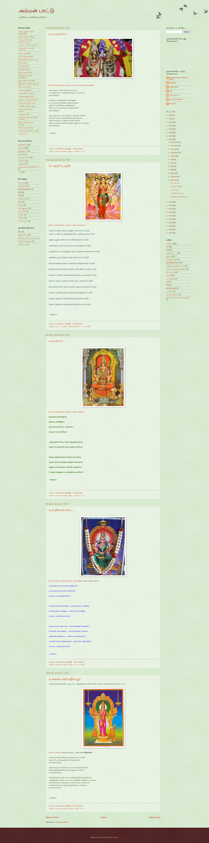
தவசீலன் (21, 154)
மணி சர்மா (22, 244)
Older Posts (154, 817)
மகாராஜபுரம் (23, 221)
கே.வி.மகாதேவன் (25, 241)
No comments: (78, 149)
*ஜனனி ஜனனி (23, 66)
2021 (171, 126)
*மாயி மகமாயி (23, 114)
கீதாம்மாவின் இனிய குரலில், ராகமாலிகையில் (67, 225)
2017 (171, 139)
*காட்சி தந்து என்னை (26, 56)
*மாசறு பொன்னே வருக (27, 103)
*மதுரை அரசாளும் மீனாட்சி (28, 99)
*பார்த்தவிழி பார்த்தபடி (26, 93)
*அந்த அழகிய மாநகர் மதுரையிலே (26, 32)
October (174, 149)
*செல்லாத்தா (22, 63)
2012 (171, 216)
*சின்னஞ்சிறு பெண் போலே (28, 59)
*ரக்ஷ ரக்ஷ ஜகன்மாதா (26, 127)
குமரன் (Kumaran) (175, 99)
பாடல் (82, 151)
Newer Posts (52, 817)
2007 (171, 233)
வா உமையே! (58, 34)
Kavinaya (172, 83)
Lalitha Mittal (173, 87)
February (174, 177)
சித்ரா (20, 202)
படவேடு (169, 291)
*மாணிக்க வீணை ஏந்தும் (27, 106)
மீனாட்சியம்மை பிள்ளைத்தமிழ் (177, 298)
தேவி (77, 151)
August (173, 156)
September (175, 152)
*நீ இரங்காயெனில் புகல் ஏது (28, 84)
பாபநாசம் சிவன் (24, 157)
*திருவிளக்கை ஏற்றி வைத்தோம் (25, 76)
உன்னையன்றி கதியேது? (65, 679)
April (172, 170)
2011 (171, 219)
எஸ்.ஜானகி (22, 199)
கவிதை (64, 151)
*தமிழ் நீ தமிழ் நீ (24, 69)
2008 (171, 229)
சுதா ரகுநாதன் (23, 208)
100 (167, 282)
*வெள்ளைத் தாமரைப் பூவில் (28, 131)
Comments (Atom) (62, 822)
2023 (171, 119)
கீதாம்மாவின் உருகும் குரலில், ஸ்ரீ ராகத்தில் (66, 581)
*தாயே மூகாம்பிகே (25, 72)
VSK (170, 91)
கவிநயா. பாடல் (80, 326)
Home (104, 817)
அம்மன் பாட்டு (36, 10)
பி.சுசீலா (21, 218)
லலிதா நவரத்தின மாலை (175, 266)
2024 (171, 115)
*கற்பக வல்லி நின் (24, 53)
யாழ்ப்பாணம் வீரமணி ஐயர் (28, 167)
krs (167, 250)
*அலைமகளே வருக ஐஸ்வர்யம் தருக (25, 41)
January (174, 180)
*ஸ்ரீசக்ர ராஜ (22, 134)
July (172, 159)
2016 (171, 202)
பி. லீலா (21, 214)
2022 (171, 122)
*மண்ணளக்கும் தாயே (26, 96)
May (172, 166)
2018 (171, 136)
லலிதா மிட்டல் (171, 253)
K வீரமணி (22, 183)
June (172, 163)
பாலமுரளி (22, 211)
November (174, 146)
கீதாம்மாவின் (54, 752)
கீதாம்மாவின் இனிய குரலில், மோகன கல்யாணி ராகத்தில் (71, 85)
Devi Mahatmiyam (172, 263)
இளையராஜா (23, 235)
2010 (171, 222)
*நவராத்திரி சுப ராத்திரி (26, 80)
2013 (171, 212)
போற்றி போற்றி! (60, 166)
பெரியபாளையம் (172, 294)
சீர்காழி (20, 205)
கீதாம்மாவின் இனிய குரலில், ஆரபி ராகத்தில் (66, 412)
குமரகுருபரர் (23, 151)
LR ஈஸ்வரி (22, 186)
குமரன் (168, 256)
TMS (19, 195)
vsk (167, 247)
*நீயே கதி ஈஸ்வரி (24, 87)
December (174, 142)
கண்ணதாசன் (23, 145)
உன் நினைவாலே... (61, 510)
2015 (171, 205)
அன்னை (57, 151)
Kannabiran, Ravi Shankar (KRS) (178, 78)
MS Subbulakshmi (24, 189)
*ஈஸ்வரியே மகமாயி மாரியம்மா (25, 49)
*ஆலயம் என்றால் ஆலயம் (28, 45)
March (173, 173)
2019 (171, 132)
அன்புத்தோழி (174, 95)
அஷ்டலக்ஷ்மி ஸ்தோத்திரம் (176, 269)
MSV (20, 192)
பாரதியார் (21, 160)
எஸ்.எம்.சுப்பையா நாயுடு (27, 238)
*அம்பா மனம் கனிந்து (26, 37)
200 (167, 285)
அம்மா (57, 326)
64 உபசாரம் (170, 272)
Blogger (115, 837)
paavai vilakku (171, 288)
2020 (171, 129)
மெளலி (169, 275)
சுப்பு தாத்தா (170, 278)
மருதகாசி (21, 164)
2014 (171, 209)
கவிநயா (71, 151)
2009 (171, 226)
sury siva (172, 103)
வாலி (20, 172)
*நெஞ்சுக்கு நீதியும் (25, 90)
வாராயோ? (56, 341)
